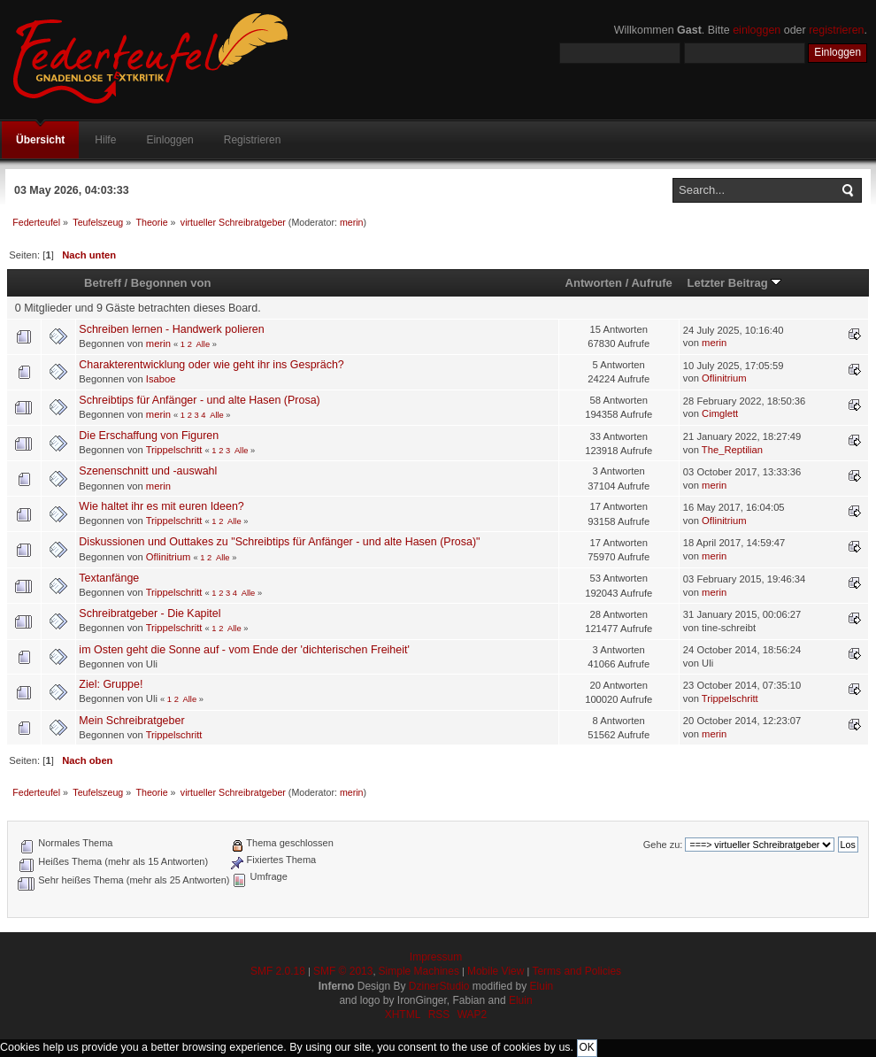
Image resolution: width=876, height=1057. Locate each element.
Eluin (542, 986)
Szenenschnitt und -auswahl (148, 471)
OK (587, 1047)
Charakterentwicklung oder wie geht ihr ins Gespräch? (211, 365)
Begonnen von (171, 282)
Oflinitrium (724, 378)
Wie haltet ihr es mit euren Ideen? (161, 506)
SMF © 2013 (343, 971)
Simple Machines (419, 971)
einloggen (756, 30)
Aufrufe (651, 282)
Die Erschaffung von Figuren (149, 435)
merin (352, 222)
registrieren (836, 30)
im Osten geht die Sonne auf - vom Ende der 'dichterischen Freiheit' (244, 650)
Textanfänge (109, 578)
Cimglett (720, 413)
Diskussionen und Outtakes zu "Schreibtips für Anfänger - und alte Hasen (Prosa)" (279, 542)
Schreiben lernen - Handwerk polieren (171, 329)
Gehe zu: (663, 844)
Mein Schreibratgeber (131, 720)
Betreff (102, 282)
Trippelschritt (174, 449)
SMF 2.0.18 (277, 971)
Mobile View (495, 971)
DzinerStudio (439, 986)
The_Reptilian (732, 449)
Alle (203, 344)
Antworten (593, 282)
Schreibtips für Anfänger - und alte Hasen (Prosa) (199, 400)
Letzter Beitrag (734, 282)
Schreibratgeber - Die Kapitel (149, 613)
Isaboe (161, 379)
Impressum (436, 957)
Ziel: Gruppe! (110, 684)
